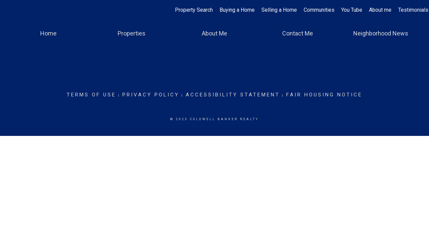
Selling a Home (279, 10)
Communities (319, 10)
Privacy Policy (150, 95)
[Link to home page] (8, 10)
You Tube (351, 10)
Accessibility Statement (233, 95)
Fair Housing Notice (324, 95)
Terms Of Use (91, 95)
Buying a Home (237, 10)
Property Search (194, 10)
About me (380, 10)
